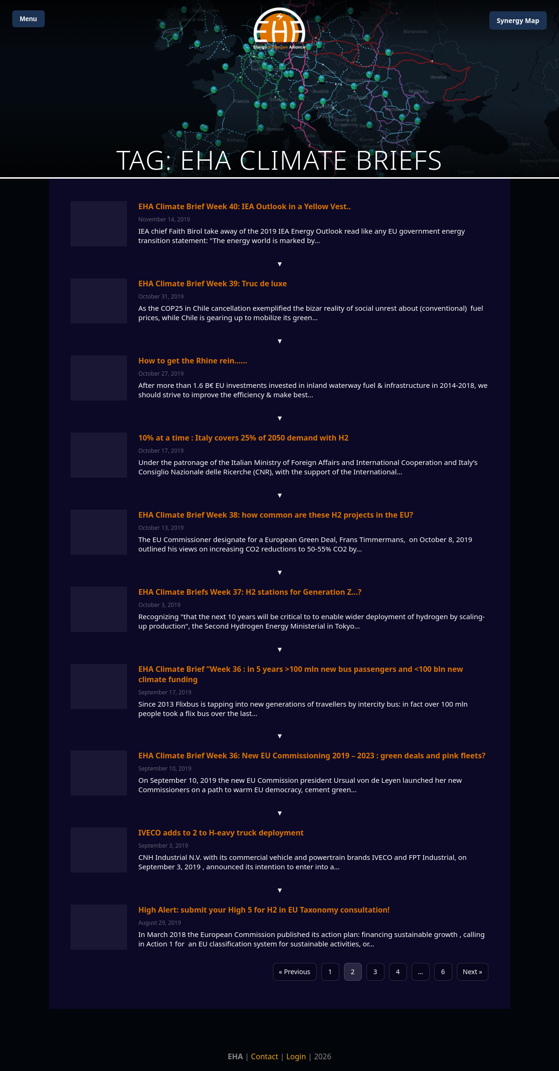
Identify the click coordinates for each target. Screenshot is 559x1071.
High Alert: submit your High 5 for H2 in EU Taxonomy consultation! (264, 910)
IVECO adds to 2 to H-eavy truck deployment (221, 832)
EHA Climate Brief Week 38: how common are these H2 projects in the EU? (275, 515)
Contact (264, 1056)
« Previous (295, 971)
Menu (28, 19)
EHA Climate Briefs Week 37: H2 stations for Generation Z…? (249, 592)
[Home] (279, 28)
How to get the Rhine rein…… (192, 360)
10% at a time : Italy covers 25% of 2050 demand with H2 (243, 438)
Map (518, 20)
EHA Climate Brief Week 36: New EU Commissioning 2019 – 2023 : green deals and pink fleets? (312, 755)
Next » (472, 971)
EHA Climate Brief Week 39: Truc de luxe (212, 283)
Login (296, 1056)
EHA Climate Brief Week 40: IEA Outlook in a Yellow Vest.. (244, 206)
